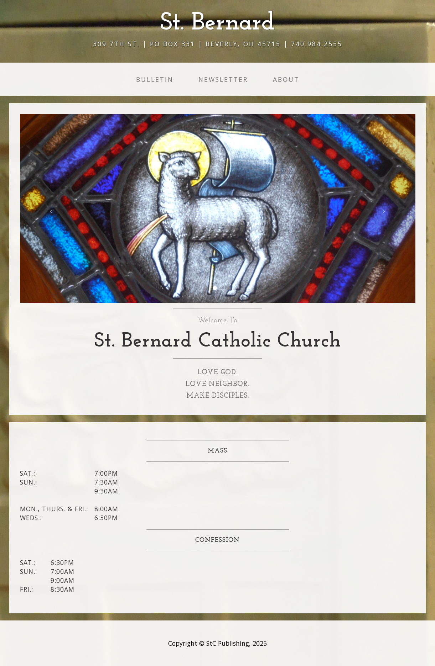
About (286, 79)
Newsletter (223, 79)
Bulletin (155, 79)
